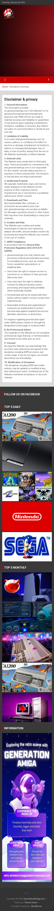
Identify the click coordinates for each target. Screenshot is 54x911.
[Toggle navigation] (5, 80)
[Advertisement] (27, 48)
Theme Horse (30, 902)
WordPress (36, 906)
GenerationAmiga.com (34, 898)
